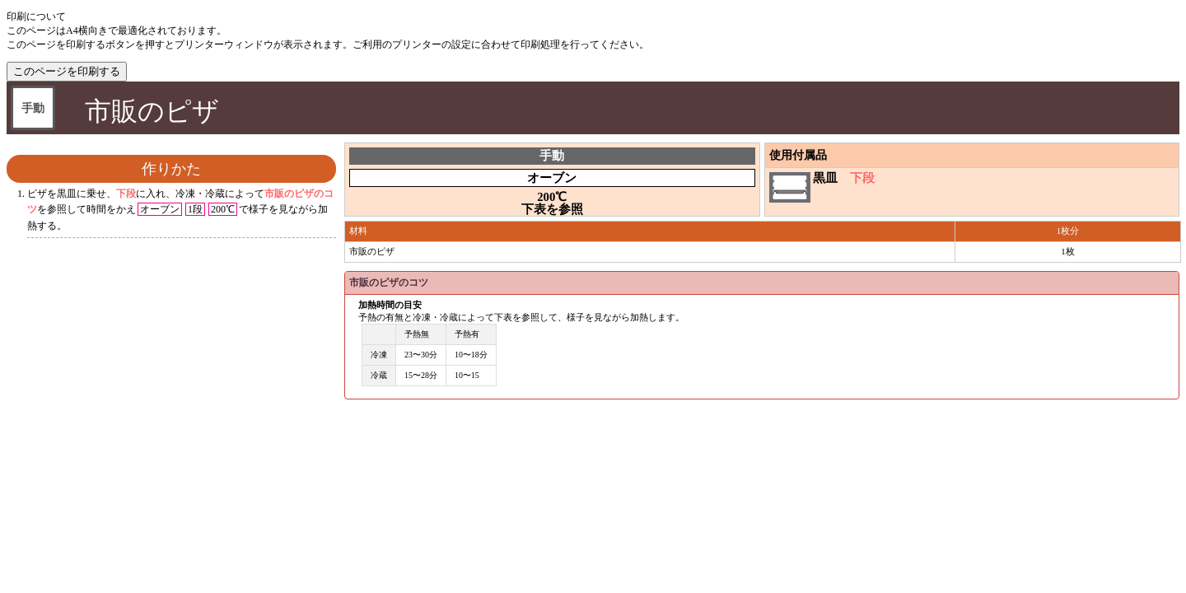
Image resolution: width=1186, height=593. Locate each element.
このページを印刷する (66, 71)
